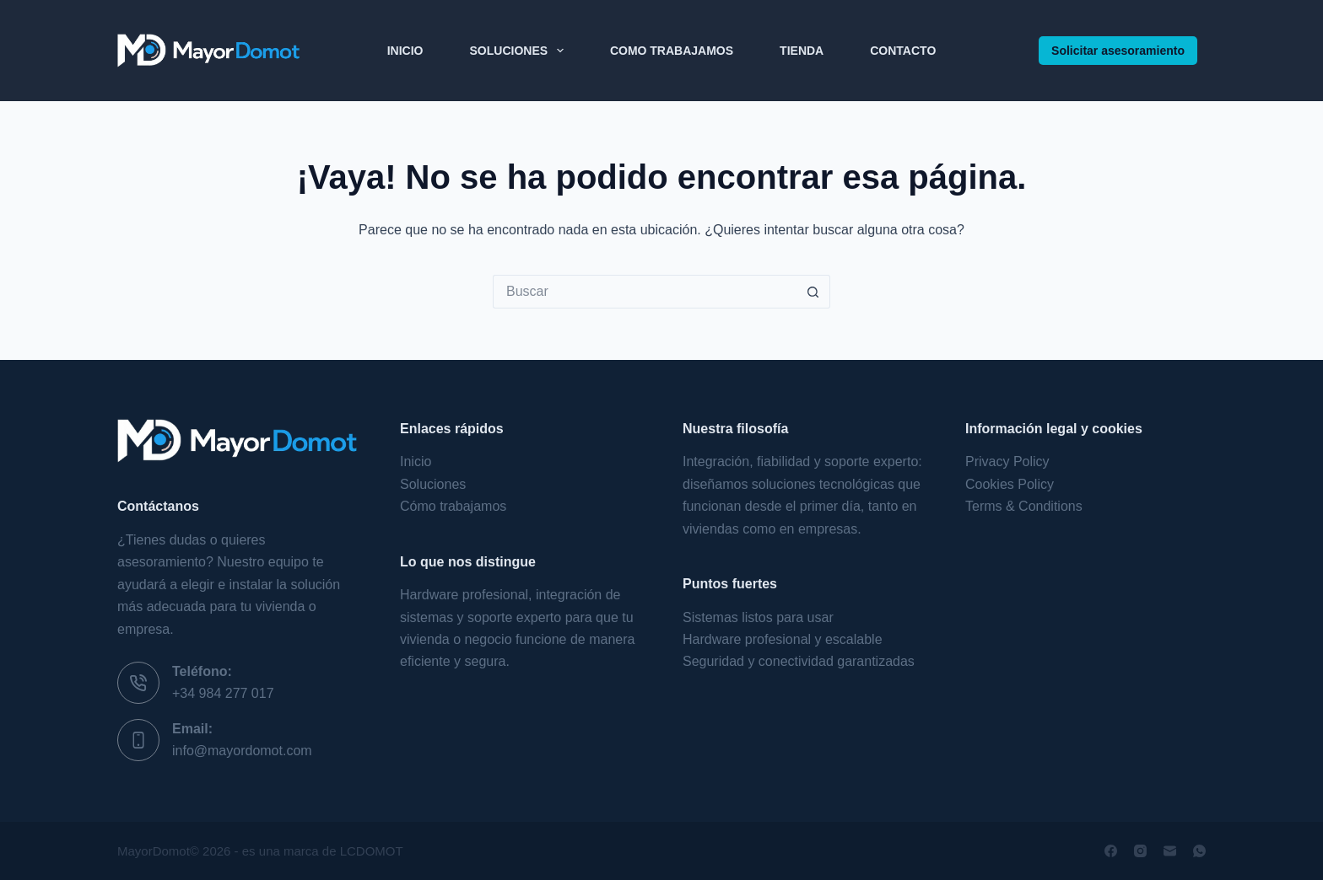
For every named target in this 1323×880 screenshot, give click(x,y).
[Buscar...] (644, 292)
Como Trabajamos (671, 50)
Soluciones (520, 50)
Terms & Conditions (1024, 506)
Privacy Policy (1007, 461)
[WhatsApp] (1199, 851)
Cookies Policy (1009, 484)
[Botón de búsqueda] (813, 292)
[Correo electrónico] (1170, 851)
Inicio (405, 50)
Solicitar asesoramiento (1118, 50)
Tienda (802, 50)
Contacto (903, 50)
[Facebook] (1110, 851)
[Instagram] (1140, 851)
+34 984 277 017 (223, 693)
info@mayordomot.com (242, 750)
